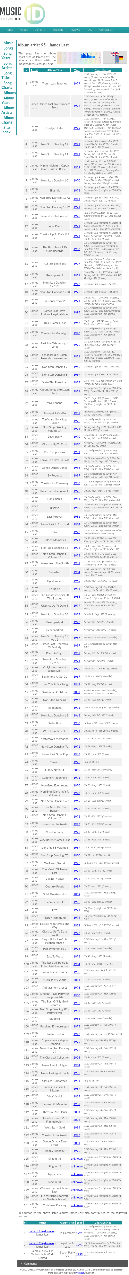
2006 (77, 1119)
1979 (77, 83)
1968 (77, 715)
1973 (77, 190)
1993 (77, 312)
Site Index (5, 129)
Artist (34, 70)
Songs (8, 48)
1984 (77, 524)
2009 (77, 894)
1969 (77, 366)
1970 (77, 180)
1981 (77, 356)
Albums (9, 92)
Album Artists (7, 110)
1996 (77, 1135)
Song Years (6, 55)
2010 (77, 770)
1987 (77, 475)
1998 (77, 948)
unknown (77, 1158)
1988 (77, 467)
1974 (77, 301)
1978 (77, 105)
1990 (77, 333)
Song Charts (6, 85)
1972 (77, 199)
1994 (77, 1127)
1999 (77, 886)
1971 (77, 144)
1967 (77, 322)
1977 (77, 263)
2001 (77, 1143)
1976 (77, 933)
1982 (77, 167)
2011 (77, 979)
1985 (77, 460)
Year (76, 70)
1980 (77, 249)
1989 (77, 1088)
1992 (77, 402)
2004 (77, 1112)
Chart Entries (103, 70)
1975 (77, 382)
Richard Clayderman (41, 1231)
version (80, 1272)
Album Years (7, 100)
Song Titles (6, 75)
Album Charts (7, 119)
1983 (77, 596)
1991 (77, 452)
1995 (77, 902)
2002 (77, 692)
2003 (77, 1057)
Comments (30, 1263)
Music (8, 43)
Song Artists (6, 65)
